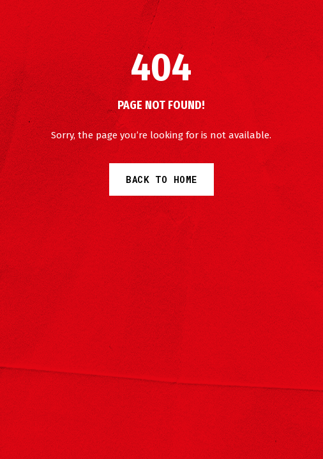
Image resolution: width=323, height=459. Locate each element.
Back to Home (161, 179)
